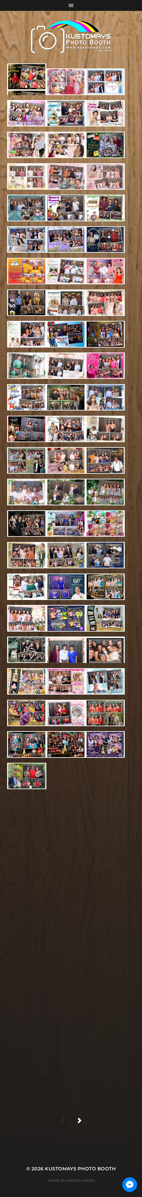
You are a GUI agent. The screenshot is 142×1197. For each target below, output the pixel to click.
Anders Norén (80, 1180)
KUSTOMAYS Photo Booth (80, 1169)
